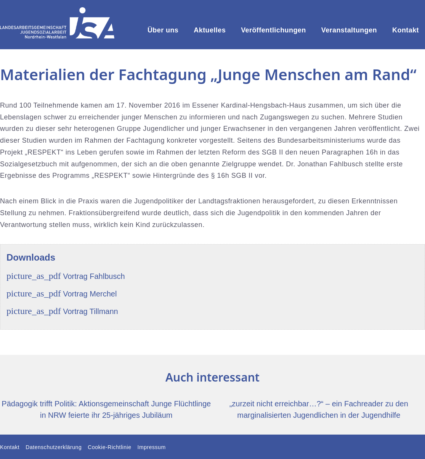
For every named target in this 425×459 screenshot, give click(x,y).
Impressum (152, 447)
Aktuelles (210, 30)
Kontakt (405, 30)
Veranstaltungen (349, 30)
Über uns (163, 30)
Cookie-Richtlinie (109, 447)
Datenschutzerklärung (54, 447)
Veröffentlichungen (273, 30)
